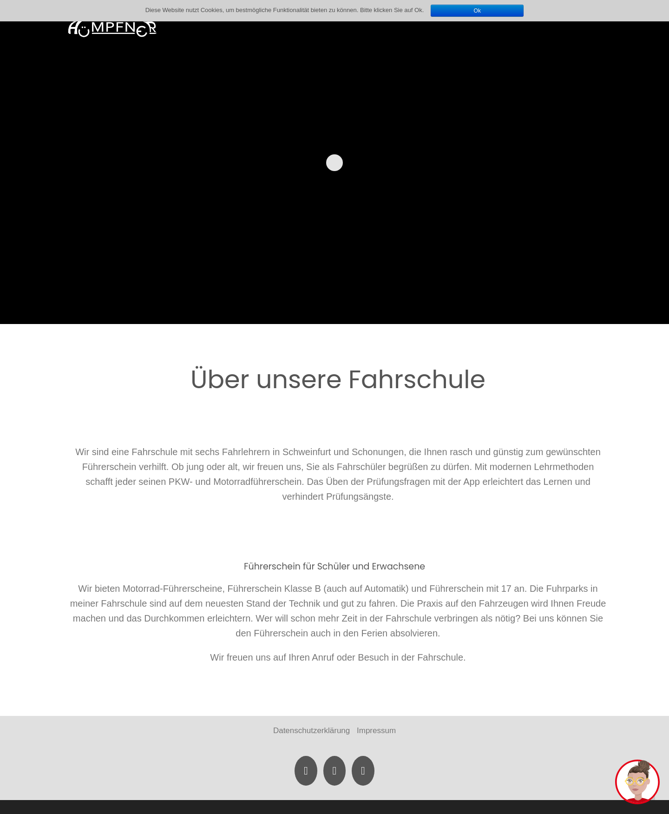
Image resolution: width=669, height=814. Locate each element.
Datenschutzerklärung (311, 730)
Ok (477, 10)
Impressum (376, 730)
